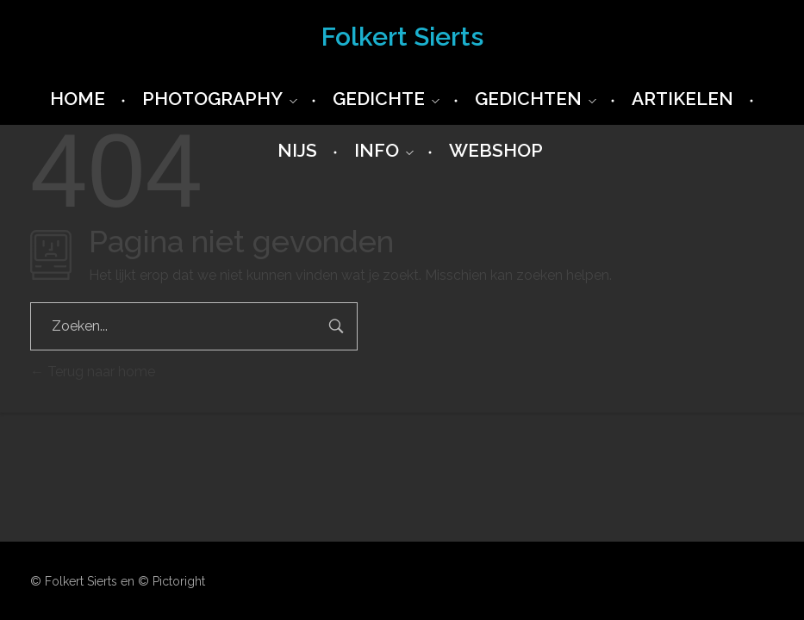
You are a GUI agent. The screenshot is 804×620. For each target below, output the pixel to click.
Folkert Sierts (402, 37)
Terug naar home (92, 371)
